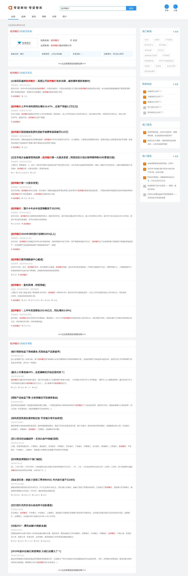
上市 (29, 387)
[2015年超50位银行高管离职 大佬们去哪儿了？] (36, 551)
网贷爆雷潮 (149, 61)
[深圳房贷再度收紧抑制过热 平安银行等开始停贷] (37, 418)
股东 (32, 198)
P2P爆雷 (166, 56)
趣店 (36, 387)
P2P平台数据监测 (166, 61)
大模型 (156, 40)
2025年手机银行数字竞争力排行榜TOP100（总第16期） (161, 170)
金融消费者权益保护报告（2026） (161, 163)
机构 (23, 16)
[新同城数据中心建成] (27, 259)
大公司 (30, 541)
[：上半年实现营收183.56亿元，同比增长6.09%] (41, 310)
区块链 (158, 66)
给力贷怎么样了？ (155, 107)
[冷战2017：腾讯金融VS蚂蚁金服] (29, 526)
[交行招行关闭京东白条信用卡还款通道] (32, 505)
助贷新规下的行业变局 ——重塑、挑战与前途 (162, 187)
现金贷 (37, 495)
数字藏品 (162, 45)
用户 (65, 16)
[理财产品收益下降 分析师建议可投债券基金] (34, 397)
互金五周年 (171, 66)
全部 (13, 16)
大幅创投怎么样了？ (155, 97)
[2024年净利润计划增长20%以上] (33, 234)
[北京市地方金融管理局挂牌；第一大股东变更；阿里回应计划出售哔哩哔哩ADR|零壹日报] (63, 157)
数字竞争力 (149, 45)
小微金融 (47, 300)
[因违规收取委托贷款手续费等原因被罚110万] (39, 132)
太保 (25, 96)
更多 (175, 31)
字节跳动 (168, 40)
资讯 (34, 16)
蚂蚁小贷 (27, 495)
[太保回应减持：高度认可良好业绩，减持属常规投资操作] (50, 81)
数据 (15, 275)
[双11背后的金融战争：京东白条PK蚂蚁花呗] (34, 438)
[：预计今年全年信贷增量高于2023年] (35, 208)
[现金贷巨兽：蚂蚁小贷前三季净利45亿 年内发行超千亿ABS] (43, 480)
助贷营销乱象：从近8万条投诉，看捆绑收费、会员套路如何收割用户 (162, 134)
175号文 (160, 50)
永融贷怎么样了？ (155, 91)
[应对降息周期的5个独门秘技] (26, 459)
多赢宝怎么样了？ (155, 102)
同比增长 (27, 326)
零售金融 (148, 50)
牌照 (15, 541)
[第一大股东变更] (24, 183)
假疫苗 (147, 66)
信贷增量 (17, 224)
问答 (54, 16)
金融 (25, 147)
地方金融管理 (24, 173)
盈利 (25, 300)
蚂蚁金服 (46, 541)
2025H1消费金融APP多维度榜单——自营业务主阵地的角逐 (162, 196)
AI (14, 173)
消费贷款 (17, 495)
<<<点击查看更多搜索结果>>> (72, 63)
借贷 (15, 387)
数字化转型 (35, 300)
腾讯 (38, 541)
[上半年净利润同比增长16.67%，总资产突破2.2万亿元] (44, 106)
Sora (146, 40)
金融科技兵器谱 (151, 56)
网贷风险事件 (150, 71)
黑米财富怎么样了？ (155, 112)
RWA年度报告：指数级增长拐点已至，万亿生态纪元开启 (161, 179)
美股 (22, 387)
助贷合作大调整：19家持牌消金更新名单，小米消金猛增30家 (162, 142)
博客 (44, 16)
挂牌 (34, 173)
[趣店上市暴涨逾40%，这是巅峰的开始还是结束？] (37, 372)
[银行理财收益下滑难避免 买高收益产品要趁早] (35, 351)
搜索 (131, 8)
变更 (25, 198)
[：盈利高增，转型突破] (28, 285)
